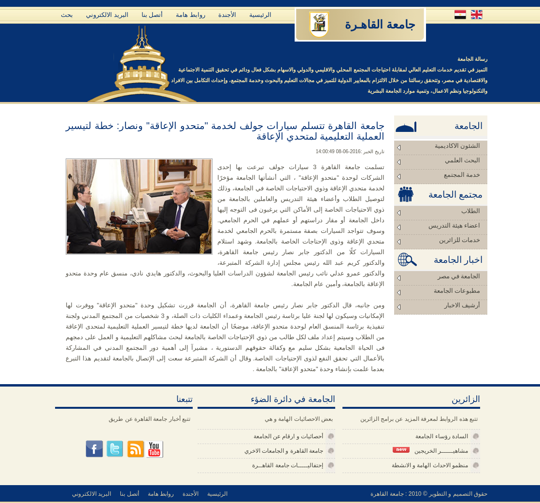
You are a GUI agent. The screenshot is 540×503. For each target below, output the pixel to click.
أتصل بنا (152, 14)
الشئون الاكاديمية (457, 145)
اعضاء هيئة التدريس (454, 225)
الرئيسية (260, 14)
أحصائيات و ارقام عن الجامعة (288, 436)
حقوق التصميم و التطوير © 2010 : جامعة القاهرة (428, 493)
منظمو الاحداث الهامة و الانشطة (430, 465)
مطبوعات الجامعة (457, 290)
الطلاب (470, 211)
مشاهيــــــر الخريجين (430, 450)
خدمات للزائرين (459, 240)
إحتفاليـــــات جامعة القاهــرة (287, 465)
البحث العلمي (462, 160)
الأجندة (227, 14)
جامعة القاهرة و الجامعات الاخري (283, 450)
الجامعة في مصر (459, 276)
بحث (67, 14)
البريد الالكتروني (107, 14)
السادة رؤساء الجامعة (441, 436)
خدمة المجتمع (462, 174)
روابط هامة (190, 14)
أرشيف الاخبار (462, 305)
